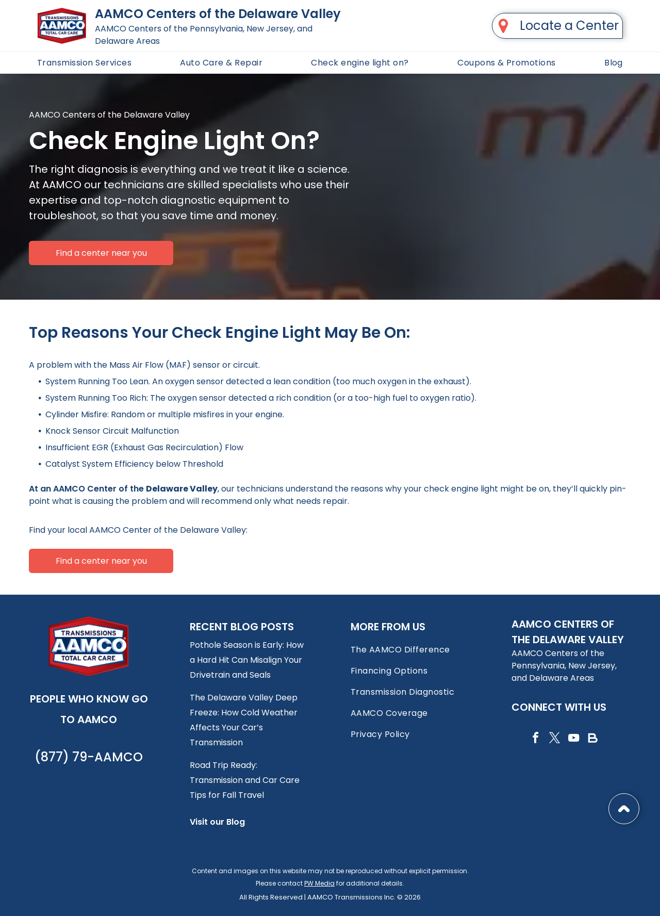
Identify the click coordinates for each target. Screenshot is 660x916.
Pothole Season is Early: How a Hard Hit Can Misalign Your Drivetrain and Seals (247, 660)
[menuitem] (84, 62)
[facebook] (535, 739)
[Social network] (592, 739)
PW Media (319, 883)
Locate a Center (569, 25)
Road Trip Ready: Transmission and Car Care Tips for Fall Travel (245, 780)
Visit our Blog (217, 822)
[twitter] (554, 739)
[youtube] (573, 739)
